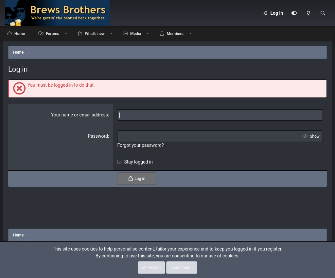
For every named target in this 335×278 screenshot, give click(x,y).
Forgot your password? (140, 145)
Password (98, 136)
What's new (94, 33)
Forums (52, 33)
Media (135, 33)
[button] (66, 33)
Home (19, 33)
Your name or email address (79, 114)
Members (175, 33)
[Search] (323, 13)
